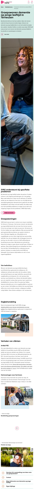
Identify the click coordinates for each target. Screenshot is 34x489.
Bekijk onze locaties (9, 212)
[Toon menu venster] (32, 2)
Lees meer (6, 34)
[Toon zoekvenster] (29, 2)
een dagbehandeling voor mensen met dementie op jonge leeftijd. (15, 307)
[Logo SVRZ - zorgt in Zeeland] (6, 2)
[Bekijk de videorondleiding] (17, 428)
